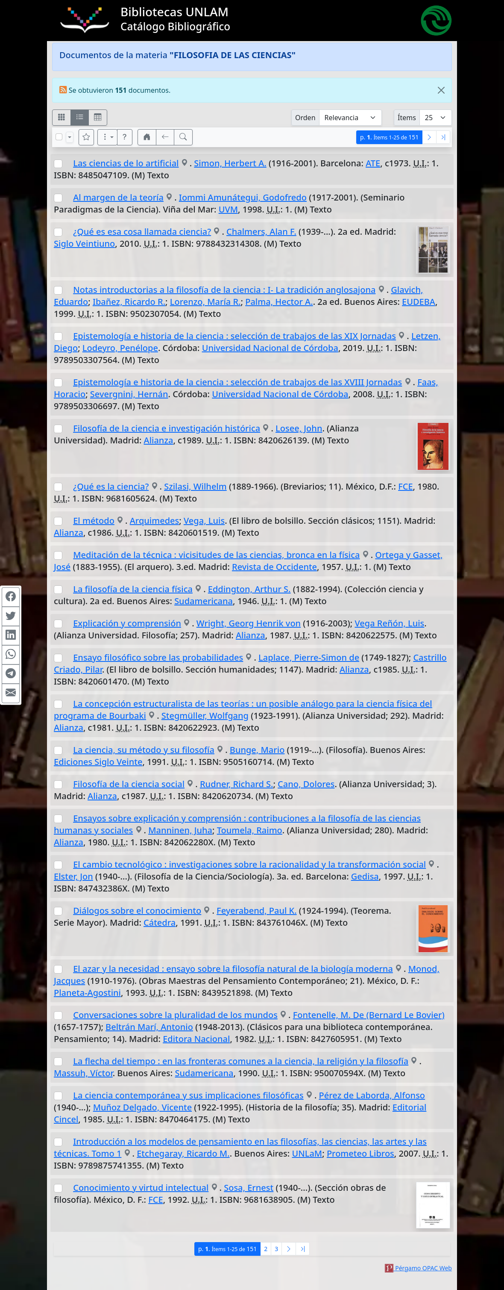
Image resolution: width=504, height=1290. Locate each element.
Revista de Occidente (274, 567)
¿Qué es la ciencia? (111, 486)
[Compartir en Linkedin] (11, 635)
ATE (373, 163)
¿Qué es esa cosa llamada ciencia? (142, 231)
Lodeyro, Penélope (120, 348)
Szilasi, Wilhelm (195, 486)
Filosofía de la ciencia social (129, 784)
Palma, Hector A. (279, 301)
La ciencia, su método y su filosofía (143, 750)
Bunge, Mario (257, 750)
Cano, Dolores (306, 784)
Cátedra (160, 922)
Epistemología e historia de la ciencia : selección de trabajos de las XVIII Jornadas (237, 382)
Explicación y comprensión (127, 623)
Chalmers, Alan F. (261, 231)
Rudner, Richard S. (236, 784)
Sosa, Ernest (248, 1187)
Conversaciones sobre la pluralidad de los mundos (175, 1015)
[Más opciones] (107, 137)
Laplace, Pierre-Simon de (308, 657)
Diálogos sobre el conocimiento (137, 910)
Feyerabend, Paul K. (257, 910)
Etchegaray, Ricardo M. (183, 1153)
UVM (228, 209)
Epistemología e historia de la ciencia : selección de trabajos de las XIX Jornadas (234, 336)
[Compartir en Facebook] (11, 597)
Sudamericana (203, 601)
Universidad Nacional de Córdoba (270, 348)
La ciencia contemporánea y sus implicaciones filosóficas (188, 1095)
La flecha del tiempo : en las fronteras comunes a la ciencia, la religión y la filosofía (240, 1061)
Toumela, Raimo (249, 830)
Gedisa (365, 876)
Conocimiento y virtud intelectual (140, 1187)
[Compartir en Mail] (11, 693)
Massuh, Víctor (83, 1073)
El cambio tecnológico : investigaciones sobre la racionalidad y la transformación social (249, 864)
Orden (305, 117)
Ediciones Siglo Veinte (98, 762)
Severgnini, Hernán (129, 394)
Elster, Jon (73, 876)
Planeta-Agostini (87, 992)
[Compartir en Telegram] (11, 674)
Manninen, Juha (180, 830)
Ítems (407, 117)
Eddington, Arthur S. (249, 589)
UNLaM (307, 1153)
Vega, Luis (204, 520)
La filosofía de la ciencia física (133, 589)
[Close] (441, 90)
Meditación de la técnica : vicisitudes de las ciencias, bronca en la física (216, 555)
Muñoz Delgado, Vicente (142, 1107)
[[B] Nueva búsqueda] (183, 137)
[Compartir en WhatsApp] (11, 654)
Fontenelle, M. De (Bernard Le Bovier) (369, 1015)
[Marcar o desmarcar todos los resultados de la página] (59, 136)
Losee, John (298, 428)
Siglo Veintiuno (84, 243)
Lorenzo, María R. (205, 301)
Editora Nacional (196, 1039)
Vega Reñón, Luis (389, 623)
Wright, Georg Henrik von (248, 623)
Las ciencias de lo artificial (126, 163)
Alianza (158, 440)
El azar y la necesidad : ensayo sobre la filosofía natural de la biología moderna (233, 968)
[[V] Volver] (165, 137)
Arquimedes (154, 520)
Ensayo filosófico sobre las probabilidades (158, 657)
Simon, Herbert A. (230, 163)
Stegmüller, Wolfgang (205, 715)
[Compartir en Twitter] (11, 616)
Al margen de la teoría (118, 197)
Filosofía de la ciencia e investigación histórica (166, 428)
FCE (405, 486)
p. (389, 137)
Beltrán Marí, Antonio (149, 1027)
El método (93, 520)
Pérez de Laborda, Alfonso (372, 1095)
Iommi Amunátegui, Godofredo (243, 197)
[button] (124, 137)
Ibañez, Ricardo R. (129, 301)
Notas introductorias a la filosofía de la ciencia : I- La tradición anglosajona (224, 289)
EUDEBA (418, 301)
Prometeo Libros (360, 1153)
